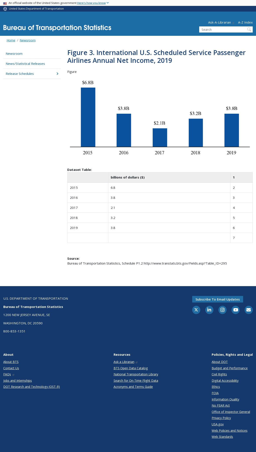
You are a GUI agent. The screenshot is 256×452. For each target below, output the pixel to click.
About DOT (220, 362)
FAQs (9, 374)
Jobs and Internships (17, 380)
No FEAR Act (221, 405)
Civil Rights (219, 374)
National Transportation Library (136, 374)
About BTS (11, 362)
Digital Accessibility (225, 380)
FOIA (215, 393)
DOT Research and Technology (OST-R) (31, 387)
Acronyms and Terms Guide (133, 387)
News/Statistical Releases (25, 63)
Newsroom (28, 40)
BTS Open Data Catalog (131, 368)
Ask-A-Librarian (221, 22)
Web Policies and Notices (229, 430)
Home (11, 40)
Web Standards (222, 437)
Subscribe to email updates (217, 299)
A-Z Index (245, 22)
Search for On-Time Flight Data (136, 380)
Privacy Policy (221, 418)
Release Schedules (32, 73)
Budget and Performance (230, 368)
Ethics (216, 387)
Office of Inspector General (231, 412)
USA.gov (218, 424)
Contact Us (11, 368)
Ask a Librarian (126, 362)
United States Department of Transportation (36, 8)
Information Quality (225, 399)
